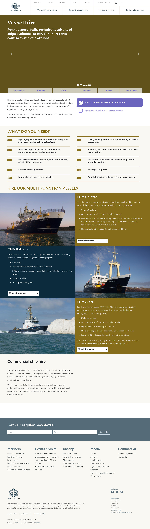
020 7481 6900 (116, 510)
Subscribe (104, 432)
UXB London (19, 523)
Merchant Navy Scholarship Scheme (72, 455)
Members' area (104, 3)
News (93, 454)
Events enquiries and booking (44, 468)
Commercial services (134, 10)
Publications (96, 460)
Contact (87, 3)
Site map (36, 514)
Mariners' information (47, 10)
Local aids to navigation (18, 463)
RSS (43, 514)
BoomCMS (37, 523)
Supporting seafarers (78, 10)
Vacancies (63, 3)
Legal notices (24, 514)
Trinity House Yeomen (73, 467)
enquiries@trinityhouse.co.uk (121, 512)
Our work (86, 91)
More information (92, 241)
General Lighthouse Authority (127, 455)
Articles (94, 457)
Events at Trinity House (45, 454)
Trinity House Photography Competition (102, 474)
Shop (75, 3)
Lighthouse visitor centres (47, 457)
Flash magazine (97, 463)
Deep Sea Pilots (14, 467)
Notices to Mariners (16, 454)
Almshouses (68, 460)
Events (109, 91)
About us (38, 3)
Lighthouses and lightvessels (14, 458)
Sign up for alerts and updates (99, 468)
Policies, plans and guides (18, 470)
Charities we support (72, 463)
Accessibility (11, 514)
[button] (11, 54)
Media (50, 3)
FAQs (63, 91)
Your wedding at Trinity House (45, 461)
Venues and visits (106, 10)
